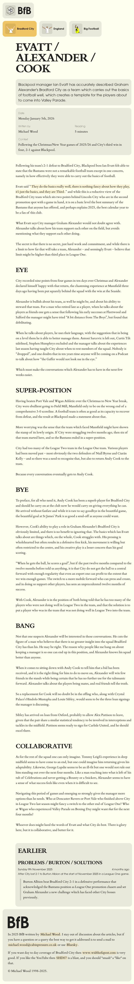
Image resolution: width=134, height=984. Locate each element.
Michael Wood (50, 934)
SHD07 (61, 958)
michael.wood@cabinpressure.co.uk (32, 945)
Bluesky (72, 945)
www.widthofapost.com (99, 953)
